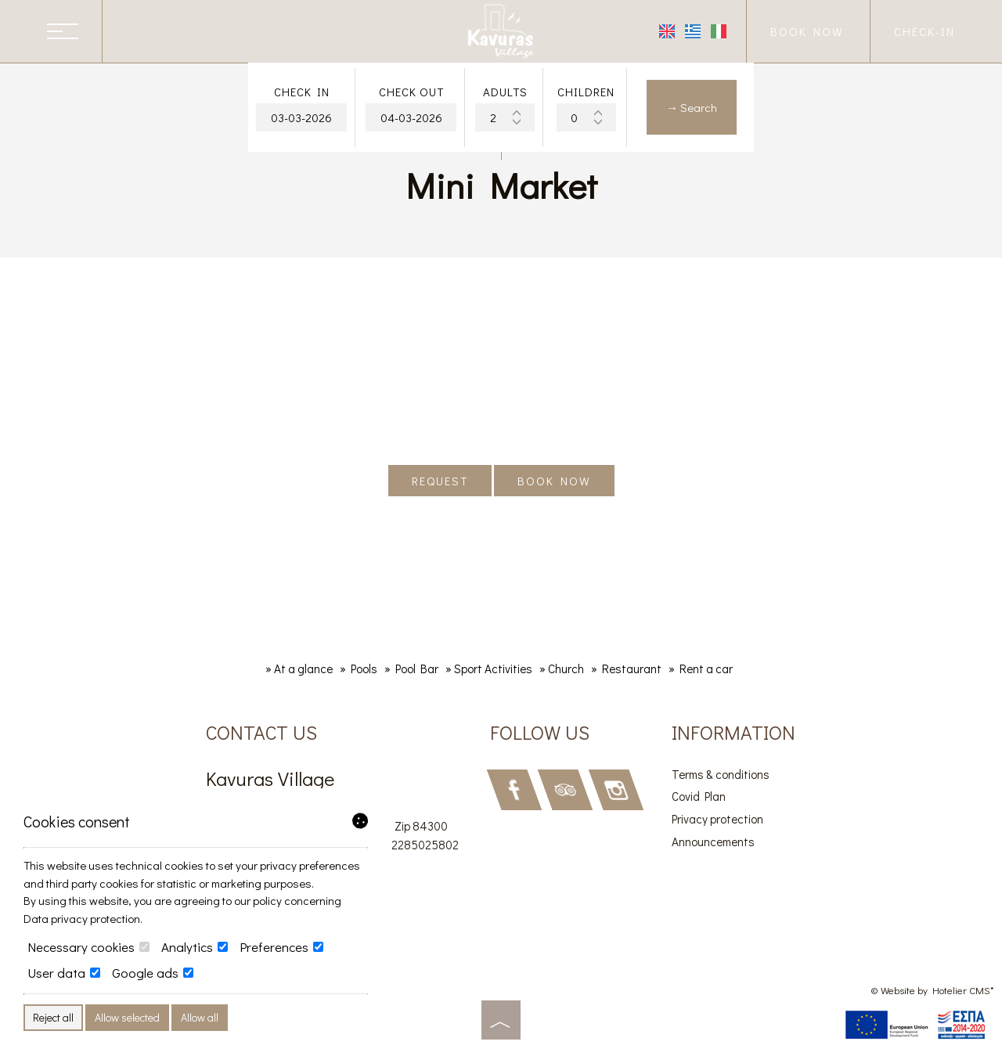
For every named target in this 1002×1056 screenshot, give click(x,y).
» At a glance (299, 668)
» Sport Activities (488, 668)
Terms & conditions (721, 774)
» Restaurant (626, 668)
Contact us (261, 732)
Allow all (199, 1017)
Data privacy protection (81, 918)
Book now (807, 31)
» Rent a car (701, 668)
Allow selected (127, 1017)
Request (440, 480)
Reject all (53, 1017)
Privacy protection (717, 819)
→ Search (691, 107)
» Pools (358, 668)
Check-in (924, 31)
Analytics (194, 947)
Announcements (713, 841)
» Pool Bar (411, 668)
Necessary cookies (88, 947)
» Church (561, 668)
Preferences (281, 947)
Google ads (152, 973)
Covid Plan (699, 796)
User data (63, 973)
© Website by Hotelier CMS (930, 990)
